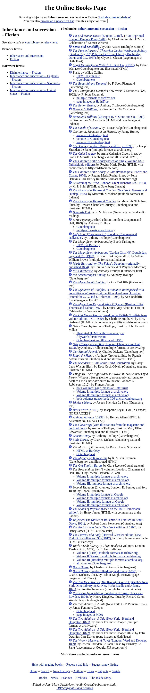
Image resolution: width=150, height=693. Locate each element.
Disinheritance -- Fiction (25, 72)
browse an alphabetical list (57, 21)
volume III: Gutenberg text (93, 142)
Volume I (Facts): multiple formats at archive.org (107, 552)
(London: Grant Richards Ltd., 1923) (109, 183)
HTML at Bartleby (88, 245)
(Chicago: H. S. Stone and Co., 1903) (108, 116)
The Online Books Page (75, 7)
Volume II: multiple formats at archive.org (102, 395)
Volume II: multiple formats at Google (100, 501)
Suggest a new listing (105, 664)
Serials (116, 671)
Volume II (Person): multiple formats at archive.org (108, 556)
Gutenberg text (85, 79)
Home (33, 671)
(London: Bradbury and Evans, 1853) (104, 571)
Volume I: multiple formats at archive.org (102, 391)
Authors (78, 671)
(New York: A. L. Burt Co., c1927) (104, 65)
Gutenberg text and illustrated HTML (99, 340)
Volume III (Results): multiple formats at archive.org (109, 559)
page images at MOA (89, 614)
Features (66, 677)
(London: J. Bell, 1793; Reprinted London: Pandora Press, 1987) (106, 37)
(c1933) (88, 417)
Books (43, 677)
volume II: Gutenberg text (92, 138)
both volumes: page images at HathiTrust (102, 388)
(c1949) (85, 410)
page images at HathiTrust (92, 101)
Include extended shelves (114, 17)
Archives (81, 677)
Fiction (14, 59)
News (54, 677)
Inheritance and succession (26, 55)
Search (45, 671)
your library (32, 42)
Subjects (103, 671)
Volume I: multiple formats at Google (99, 494)
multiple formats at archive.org (95, 98)
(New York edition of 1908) (104, 527)
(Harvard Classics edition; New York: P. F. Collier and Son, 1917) (105, 536)
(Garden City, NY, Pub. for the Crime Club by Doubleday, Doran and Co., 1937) (108, 54)
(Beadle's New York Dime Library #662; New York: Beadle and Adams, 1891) (108, 585)
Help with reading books (47, 664)
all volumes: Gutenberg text (93, 563)
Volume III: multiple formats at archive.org (103, 483)
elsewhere (51, 42)
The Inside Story (100, 677)
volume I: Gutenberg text (92, 135)
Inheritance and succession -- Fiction (102, 28)
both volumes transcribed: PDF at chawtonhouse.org (109, 398)
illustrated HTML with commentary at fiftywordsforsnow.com (100, 335)
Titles (90, 671)
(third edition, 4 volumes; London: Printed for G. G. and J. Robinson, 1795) (106, 293)
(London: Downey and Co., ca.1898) (103, 146)
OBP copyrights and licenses (74, 688)
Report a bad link (77, 664)
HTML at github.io (88, 76)
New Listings (61, 671)
